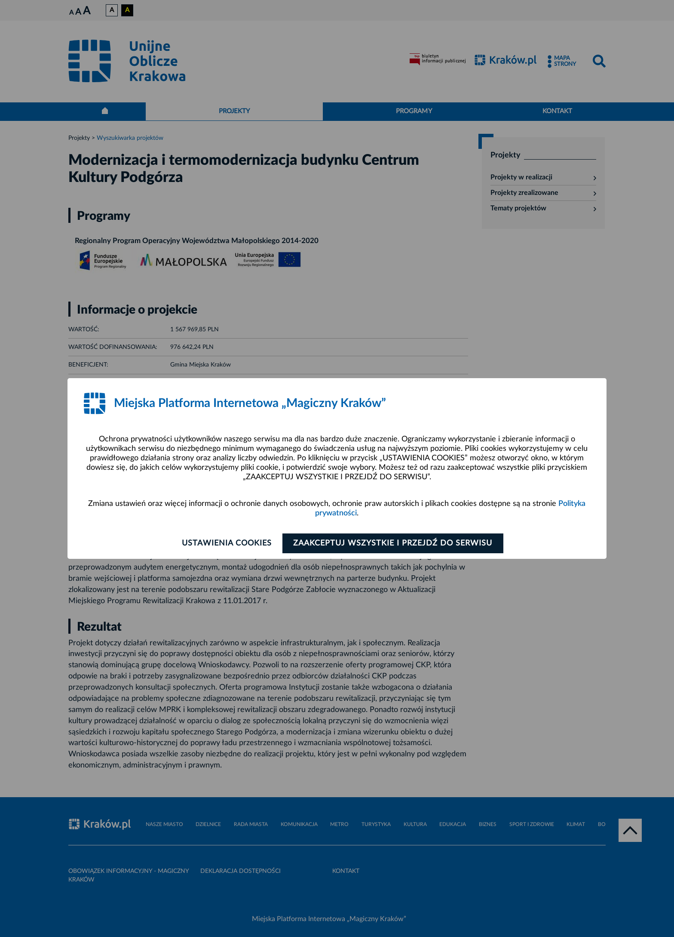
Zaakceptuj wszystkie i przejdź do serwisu (393, 543)
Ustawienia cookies (226, 543)
